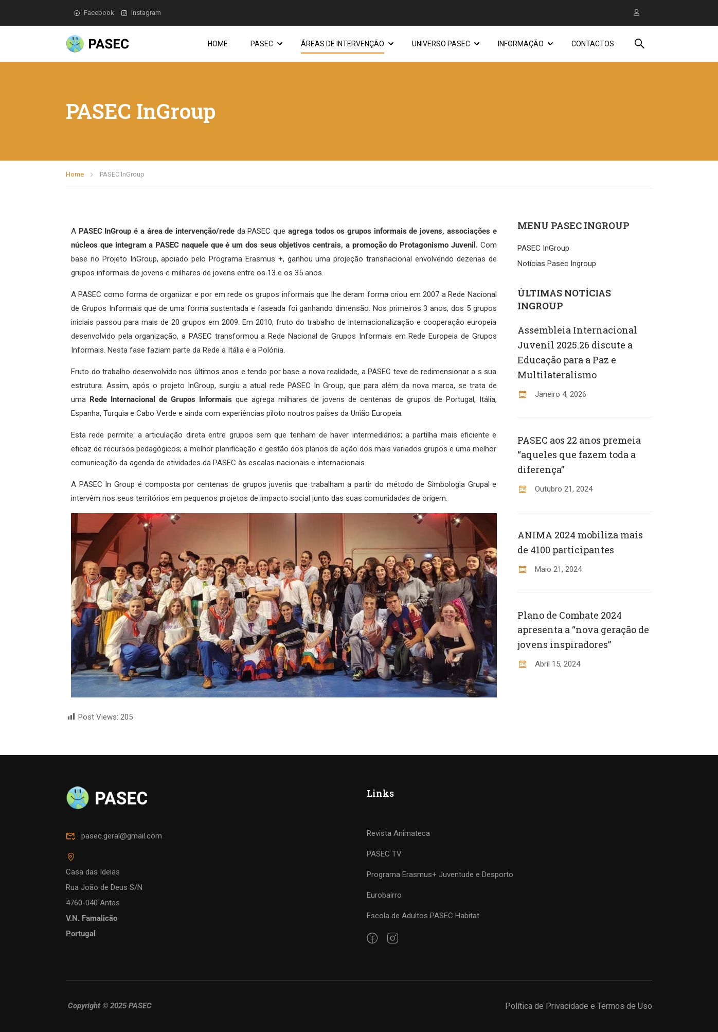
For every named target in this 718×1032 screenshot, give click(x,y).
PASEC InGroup (543, 248)
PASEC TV (384, 915)
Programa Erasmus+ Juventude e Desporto (440, 936)
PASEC (261, 44)
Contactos (592, 44)
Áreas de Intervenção (342, 44)
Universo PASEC (441, 44)
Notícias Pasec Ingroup (556, 263)
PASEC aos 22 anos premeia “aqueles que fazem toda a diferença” (579, 455)
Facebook (94, 12)
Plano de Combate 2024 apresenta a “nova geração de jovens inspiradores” (583, 630)
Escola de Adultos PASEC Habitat (423, 977)
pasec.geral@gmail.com (114, 897)
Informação (521, 44)
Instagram (141, 12)
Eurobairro (384, 956)
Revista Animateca (398, 895)
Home (218, 44)
